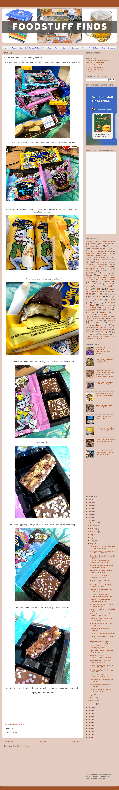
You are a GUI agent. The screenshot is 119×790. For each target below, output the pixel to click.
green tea (90, 312)
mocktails (92, 323)
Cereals (66, 48)
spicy (113, 332)
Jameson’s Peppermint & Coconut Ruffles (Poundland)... (101, 566)
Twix (87, 286)
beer (98, 288)
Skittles (112, 279)
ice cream (105, 314)
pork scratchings (105, 329)
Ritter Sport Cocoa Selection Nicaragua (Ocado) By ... (99, 646)
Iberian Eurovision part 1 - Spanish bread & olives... (101, 605)
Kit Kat (89, 262)
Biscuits (75, 48)
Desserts (111, 48)
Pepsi (88, 273)
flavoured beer (95, 307)
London (105, 262)
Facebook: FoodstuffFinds (95, 63)
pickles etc (111, 327)
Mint (110, 266)
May (92, 544)
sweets (92, 334)
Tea (103, 48)
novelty (88, 325)
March (92, 698)
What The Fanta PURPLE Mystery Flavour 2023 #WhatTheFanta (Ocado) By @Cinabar (105, 350)
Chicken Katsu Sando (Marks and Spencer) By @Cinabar (101, 666)
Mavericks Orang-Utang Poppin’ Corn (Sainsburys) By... (101, 661)
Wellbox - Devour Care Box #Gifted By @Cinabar (104, 406)
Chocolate (47, 48)
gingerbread (94, 310)
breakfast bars (96, 291)
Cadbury (93, 244)
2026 (90, 499)
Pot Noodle (102, 275)
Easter (17, 724)
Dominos (94, 249)
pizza (92, 329)
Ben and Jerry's (109, 241)
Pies (95, 273)
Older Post (76, 741)
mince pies (111, 321)
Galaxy (100, 251)
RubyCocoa (93, 279)
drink (92, 305)
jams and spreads (92, 316)
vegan (106, 336)
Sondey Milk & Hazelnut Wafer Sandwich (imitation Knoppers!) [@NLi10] (104, 452)
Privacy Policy (34, 48)
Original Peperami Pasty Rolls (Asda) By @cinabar (100, 581)
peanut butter (98, 327)
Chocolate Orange (94, 246)
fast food (112, 305)
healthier (103, 312)
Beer (83, 48)
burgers (108, 291)
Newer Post (9, 741)
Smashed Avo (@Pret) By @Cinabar (102, 633)
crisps (112, 299)
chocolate (94, 296)
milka (91, 321)
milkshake (100, 321)
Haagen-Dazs (90, 253)
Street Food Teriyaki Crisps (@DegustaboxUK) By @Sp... (101, 656)
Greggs (109, 251)
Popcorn (89, 275)
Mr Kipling (90, 269)
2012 (90, 725)
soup (105, 332)
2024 (90, 505)
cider (110, 297)
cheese (112, 294)
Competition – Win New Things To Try (103, 417)
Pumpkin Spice (94, 277)
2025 (90, 502)
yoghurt (99, 339)
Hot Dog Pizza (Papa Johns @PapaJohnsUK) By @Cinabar (101, 595)
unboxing (95, 336)
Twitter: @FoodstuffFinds (94, 67)
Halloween (102, 253)
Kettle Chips (100, 260)
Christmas (111, 246)
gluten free (107, 310)
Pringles (112, 275)
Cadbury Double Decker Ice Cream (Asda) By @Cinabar (102, 615)
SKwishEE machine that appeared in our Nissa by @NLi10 (102, 552)
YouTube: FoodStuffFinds (94, 69)
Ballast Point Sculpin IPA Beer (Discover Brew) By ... (100, 576)
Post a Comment (12, 732)
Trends (109, 284)
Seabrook (103, 279)
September (94, 532)
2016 (90, 713)
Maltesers (102, 264)
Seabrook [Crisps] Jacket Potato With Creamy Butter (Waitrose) (104, 361)
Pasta (102, 271)
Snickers (94, 282)
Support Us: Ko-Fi (92, 71)
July (92, 538)
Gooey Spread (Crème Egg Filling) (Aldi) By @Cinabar (104, 429)
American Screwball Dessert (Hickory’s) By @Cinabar (105, 440)
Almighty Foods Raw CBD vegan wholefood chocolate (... (101, 571)
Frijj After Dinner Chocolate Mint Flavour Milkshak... (101, 690)
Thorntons (89, 284)
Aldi (97, 241)
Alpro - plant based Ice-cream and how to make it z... (101, 651)
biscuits (12, 724)
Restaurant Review (108, 277)
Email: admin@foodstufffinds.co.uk (98, 60)
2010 (90, 731)
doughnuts (111, 303)
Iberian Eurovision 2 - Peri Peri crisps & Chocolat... (100, 586)
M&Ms (113, 262)
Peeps (110, 271)
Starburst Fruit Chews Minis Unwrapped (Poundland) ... (100, 561)
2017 (90, 710)
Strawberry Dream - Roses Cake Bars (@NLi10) (101, 619)
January (93, 704)
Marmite (112, 264)
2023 (90, 508)
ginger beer (111, 307)
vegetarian (89, 339)
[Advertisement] (38, 707)
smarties (98, 332)
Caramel (107, 244)
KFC (110, 257)
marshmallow (99, 319)
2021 (90, 514)
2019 (90, 520)
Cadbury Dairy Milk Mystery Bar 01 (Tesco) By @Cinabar (105, 383)
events (102, 305)
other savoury (100, 325)
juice (105, 316)
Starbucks (106, 282)
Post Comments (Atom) (21, 746)
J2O (114, 255)
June (92, 541)
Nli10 (22, 724)
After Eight (89, 241)
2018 (90, 707)
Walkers (96, 286)
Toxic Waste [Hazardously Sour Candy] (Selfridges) (104, 394)
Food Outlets (93, 48)
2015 (90, 716)
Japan (103, 257)
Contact (23, 48)
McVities (102, 266)
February (93, 701)
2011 (90, 728)
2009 (90, 734)
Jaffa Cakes (93, 257)
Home (6, 48)
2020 (90, 517)
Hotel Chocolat (103, 255)
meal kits (112, 319)
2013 (90, 722)
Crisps (57, 48)
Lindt (98, 262)
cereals (100, 294)
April (92, 695)
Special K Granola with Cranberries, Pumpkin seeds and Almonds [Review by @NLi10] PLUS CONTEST (105, 373)
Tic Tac (99, 284)
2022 (90, 511)
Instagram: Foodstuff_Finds (95, 65)
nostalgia (110, 323)
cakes (88, 294)
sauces (88, 332)
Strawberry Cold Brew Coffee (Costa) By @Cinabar (100, 600)
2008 (90, 737)
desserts (97, 303)
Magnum (92, 264)
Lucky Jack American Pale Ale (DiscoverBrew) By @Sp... (100, 642)
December (94, 523)
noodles (101, 323)
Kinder (111, 260)
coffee (88, 300)
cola (100, 300)
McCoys (92, 266)
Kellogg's (89, 260)
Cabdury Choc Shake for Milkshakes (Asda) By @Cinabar (102, 547)
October (93, 529)
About (14, 48)
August (93, 535)
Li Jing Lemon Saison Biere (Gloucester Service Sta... (99, 675)
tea (114, 334)
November (94, 526)
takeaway (105, 334)
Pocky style (107, 273)
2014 (90, 719)
